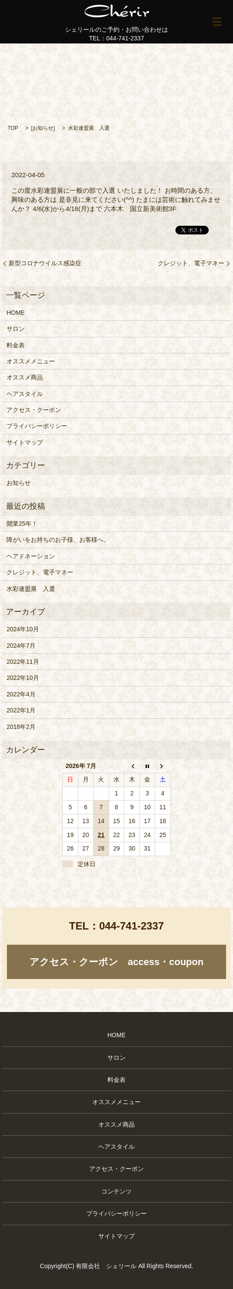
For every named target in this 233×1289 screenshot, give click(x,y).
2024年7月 (21, 645)
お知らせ (42, 128)
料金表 (15, 345)
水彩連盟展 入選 (30, 588)
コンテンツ (116, 1191)
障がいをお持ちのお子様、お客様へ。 (58, 539)
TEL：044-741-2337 (116, 38)
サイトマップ (24, 442)
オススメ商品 (24, 377)
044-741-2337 (131, 926)
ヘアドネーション (30, 556)
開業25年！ (22, 523)
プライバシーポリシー (36, 425)
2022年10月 (22, 677)
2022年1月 (21, 710)
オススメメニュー (30, 361)
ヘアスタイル (24, 393)
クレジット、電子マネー (191, 263)
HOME (15, 312)
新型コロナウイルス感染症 (45, 263)
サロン (15, 328)
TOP (12, 128)
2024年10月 (22, 629)
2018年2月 (21, 726)
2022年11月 (22, 661)
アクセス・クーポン (33, 409)
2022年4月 (21, 694)
